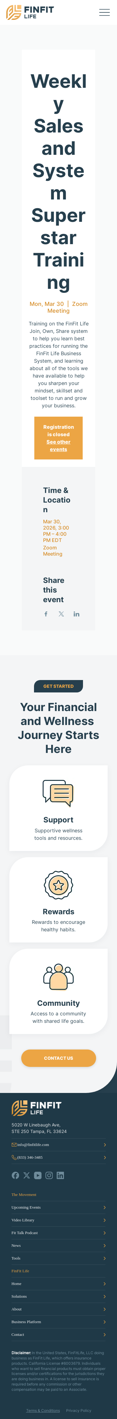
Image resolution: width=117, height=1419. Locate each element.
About (17, 1309)
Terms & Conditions (43, 1410)
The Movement (24, 1194)
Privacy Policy (78, 1410)
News (16, 1245)
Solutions (19, 1296)
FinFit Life (20, 1271)
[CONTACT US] (58, 1058)
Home (17, 1283)
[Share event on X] (61, 613)
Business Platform (26, 1321)
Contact (18, 1334)
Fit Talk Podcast (25, 1232)
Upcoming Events (26, 1207)
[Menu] (104, 12)
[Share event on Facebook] (46, 613)
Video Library (23, 1220)
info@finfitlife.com (33, 1144)
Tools (16, 1258)
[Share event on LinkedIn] (77, 613)
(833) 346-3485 (29, 1157)
